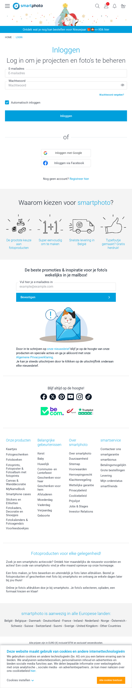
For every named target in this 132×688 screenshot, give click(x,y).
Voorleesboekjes (17, 528)
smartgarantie (109, 454)
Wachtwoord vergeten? (111, 94)
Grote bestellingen (112, 470)
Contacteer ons (110, 449)
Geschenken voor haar (49, 479)
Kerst (40, 453)
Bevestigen (28, 297)
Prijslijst (74, 501)
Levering (106, 475)
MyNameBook (15, 489)
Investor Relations (81, 511)
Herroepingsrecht (80, 474)
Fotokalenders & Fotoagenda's (17, 521)
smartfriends (108, 486)
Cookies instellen (20, 680)
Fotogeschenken (17, 454)
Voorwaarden (78, 469)
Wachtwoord (17, 81)
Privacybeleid (78, 490)
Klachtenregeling (80, 480)
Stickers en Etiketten (13, 501)
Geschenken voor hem (49, 487)
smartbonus (108, 459)
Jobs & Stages (78, 506)
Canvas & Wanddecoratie (16, 482)
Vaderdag (43, 505)
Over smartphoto (80, 453)
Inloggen (66, 116)
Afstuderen (44, 494)
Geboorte (43, 515)
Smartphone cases (18, 494)
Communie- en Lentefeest (47, 471)
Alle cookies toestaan (110, 680)
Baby (40, 458)
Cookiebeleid (78, 496)
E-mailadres (16, 68)
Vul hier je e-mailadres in (36, 282)
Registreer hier (79, 179)
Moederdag (44, 500)
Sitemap (74, 464)
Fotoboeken (14, 459)
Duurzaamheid (78, 458)
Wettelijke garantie (81, 485)
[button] (66, 153)
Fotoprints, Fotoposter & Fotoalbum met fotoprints (16, 470)
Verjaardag (44, 510)
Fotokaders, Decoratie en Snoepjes (14, 511)
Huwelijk (43, 464)
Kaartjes (11, 449)
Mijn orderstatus (111, 481)
